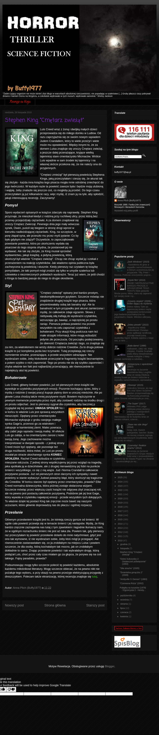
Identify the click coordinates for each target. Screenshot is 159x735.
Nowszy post (14, 605)
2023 (120, 486)
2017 (120, 511)
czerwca (124, 612)
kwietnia (124, 616)
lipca (122, 608)
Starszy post (95, 605)
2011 (120, 536)
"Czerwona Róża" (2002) (131, 583)
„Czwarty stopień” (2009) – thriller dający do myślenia (140, 302)
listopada (124, 548)
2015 (120, 519)
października (126, 595)
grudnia (124, 544)
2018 (120, 507)
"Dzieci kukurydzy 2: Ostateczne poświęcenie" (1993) (133, 561)
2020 (120, 498)
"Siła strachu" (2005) (129, 568)
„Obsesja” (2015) (135, 385)
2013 (120, 528)
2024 (120, 482)
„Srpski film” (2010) (136, 280)
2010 (120, 540)
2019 (120, 502)
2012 (120, 532)
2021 (120, 494)
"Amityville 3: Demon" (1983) (133, 579)
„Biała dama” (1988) (136, 345)
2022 (120, 490)
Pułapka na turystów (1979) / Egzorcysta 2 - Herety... (133, 589)
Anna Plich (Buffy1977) (129, 200)
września (124, 599)
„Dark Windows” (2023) (138, 261)
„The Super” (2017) (136, 403)
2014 (120, 524)
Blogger (109, 666)
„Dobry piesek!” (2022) (138, 324)
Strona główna (55, 605)
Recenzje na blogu (20, 102)
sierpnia (124, 604)
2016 (120, 515)
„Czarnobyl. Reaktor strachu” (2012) (136, 446)
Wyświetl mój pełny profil (126, 210)
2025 (120, 477)
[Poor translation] (11, 689)
